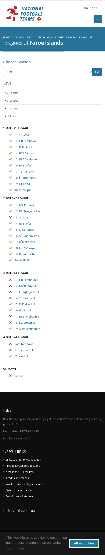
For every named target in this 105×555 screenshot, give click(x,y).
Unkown (12, 116)
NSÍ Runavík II (27, 286)
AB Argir (19, 376)
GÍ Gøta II (25, 310)
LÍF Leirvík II (21, 356)
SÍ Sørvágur (26, 230)
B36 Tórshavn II (29, 316)
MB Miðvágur (27, 248)
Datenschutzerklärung (19, 490)
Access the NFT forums (20, 471)
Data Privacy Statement (20, 496)
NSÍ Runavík (27, 205)
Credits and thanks (17, 478)
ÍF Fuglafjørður (28, 178)
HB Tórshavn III (23, 350)
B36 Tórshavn (28, 159)
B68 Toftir (25, 165)
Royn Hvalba (27, 254)
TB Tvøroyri (26, 171)
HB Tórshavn (27, 141)
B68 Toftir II (26, 223)
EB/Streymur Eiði (29, 211)
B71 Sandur (26, 153)
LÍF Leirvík (25, 184)
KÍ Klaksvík (26, 147)
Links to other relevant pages (23, 459)
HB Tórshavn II (28, 280)
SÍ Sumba (25, 217)
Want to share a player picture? (24, 484)
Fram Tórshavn (23, 344)
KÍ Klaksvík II (27, 242)
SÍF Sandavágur (29, 236)
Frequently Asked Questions (23, 465)
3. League (12, 100)
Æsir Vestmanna (29, 329)
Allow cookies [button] (84, 543)
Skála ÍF (24, 260)
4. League (12, 108)
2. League (12, 92)
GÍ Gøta (24, 135)
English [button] (91, 8)
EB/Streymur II (28, 323)
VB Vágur (25, 190)
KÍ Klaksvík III (27, 304)
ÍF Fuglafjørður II (29, 292)
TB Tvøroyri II (27, 298)
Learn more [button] (15, 548)
